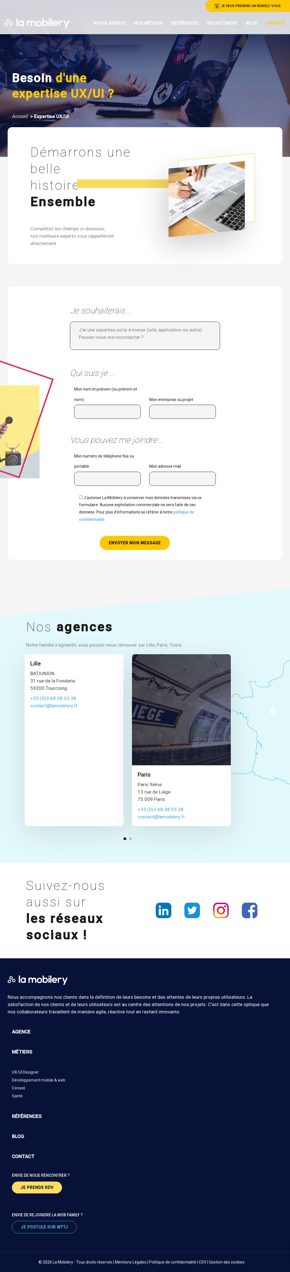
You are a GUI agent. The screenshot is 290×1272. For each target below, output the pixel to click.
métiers (22, 1052)
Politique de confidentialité (172, 1262)
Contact (276, 23)
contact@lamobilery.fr (54, 705)
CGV (202, 1262)
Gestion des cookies (226, 1262)
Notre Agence (109, 23)
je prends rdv (37, 1187)
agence (21, 1032)
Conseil (18, 1088)
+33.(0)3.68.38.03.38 (53, 698)
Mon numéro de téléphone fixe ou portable (107, 471)
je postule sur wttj (44, 1227)
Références (185, 23)
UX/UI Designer (25, 1072)
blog (18, 1136)
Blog (252, 23)
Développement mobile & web (38, 1080)
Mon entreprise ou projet (182, 409)
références (27, 1116)
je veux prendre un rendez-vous (248, 6)
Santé (17, 1096)
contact (23, 1156)
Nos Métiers (148, 23)
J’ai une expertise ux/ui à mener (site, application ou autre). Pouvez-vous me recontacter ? (145, 336)
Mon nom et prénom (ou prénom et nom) (107, 404)
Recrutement (222, 23)
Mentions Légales (130, 1262)
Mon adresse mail (182, 476)
